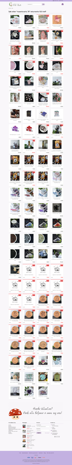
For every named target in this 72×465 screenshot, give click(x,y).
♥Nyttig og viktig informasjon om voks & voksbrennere (14, 430)
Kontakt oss (10, 433)
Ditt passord (38, 428)
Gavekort (9, 432)
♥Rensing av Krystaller (12, 428)
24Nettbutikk (38, 463)
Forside (9, 8)
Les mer (47, 461)
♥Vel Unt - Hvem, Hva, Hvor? (13, 431)
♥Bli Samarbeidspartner (12, 427)
